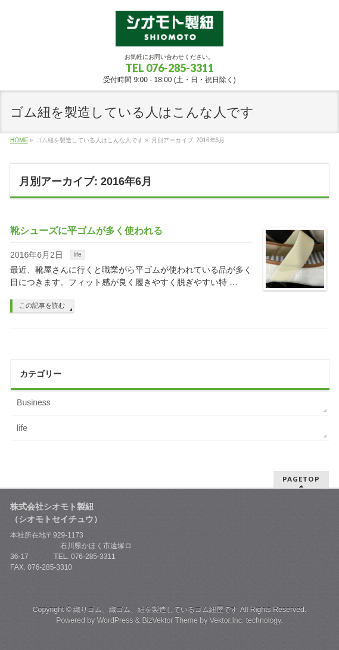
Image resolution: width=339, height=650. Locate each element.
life (78, 254)
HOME (19, 140)
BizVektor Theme (170, 620)
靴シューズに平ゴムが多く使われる (86, 231)
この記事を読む (42, 305)
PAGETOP (301, 479)
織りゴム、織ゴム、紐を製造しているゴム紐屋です (155, 609)
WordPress (115, 620)
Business (34, 402)
